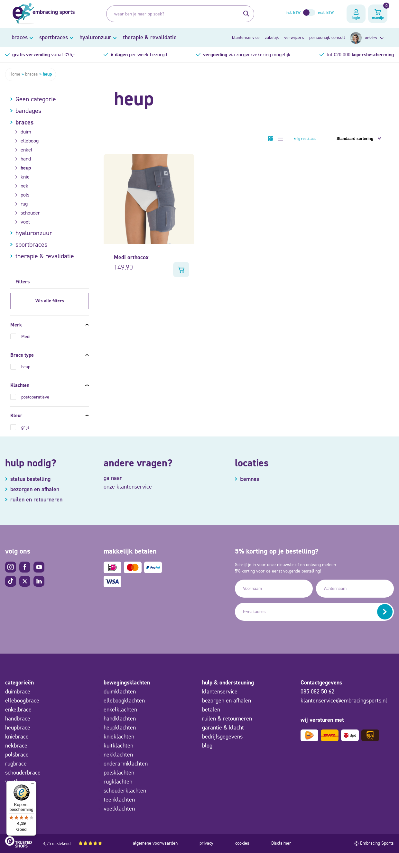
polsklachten (119, 772)
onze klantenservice (128, 487)
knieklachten (119, 736)
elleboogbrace (22, 700)
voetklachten (119, 808)
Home (14, 74)
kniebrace (17, 736)
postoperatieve (35, 397)
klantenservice (246, 37)
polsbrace (17, 754)
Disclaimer (281, 843)
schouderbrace (23, 772)
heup (25, 367)
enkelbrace (18, 709)
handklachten (120, 718)
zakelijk (272, 37)
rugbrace (16, 763)
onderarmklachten (126, 763)
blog (207, 745)
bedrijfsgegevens (222, 736)
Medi (25, 337)
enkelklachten (120, 709)
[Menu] (32, 785)
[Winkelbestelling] (356, 139)
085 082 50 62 (317, 691)
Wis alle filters (49, 301)
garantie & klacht (223, 727)
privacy (206, 843)
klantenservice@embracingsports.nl (344, 700)
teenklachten (119, 799)
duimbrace (17, 691)
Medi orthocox (131, 257)
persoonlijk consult (327, 37)
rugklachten (118, 781)
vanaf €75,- (43, 54)
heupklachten (120, 727)
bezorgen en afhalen (226, 700)
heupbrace (17, 727)
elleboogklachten (124, 700)
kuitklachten (118, 745)
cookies (242, 843)
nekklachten (118, 754)
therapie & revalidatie (150, 37)
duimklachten (120, 691)
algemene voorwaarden (155, 843)
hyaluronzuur (95, 37)
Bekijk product (181, 269)
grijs (25, 427)
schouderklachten (125, 790)
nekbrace (16, 745)
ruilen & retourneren (227, 718)
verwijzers (294, 37)
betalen (211, 709)
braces (20, 37)
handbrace (17, 718)
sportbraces (53, 37)
